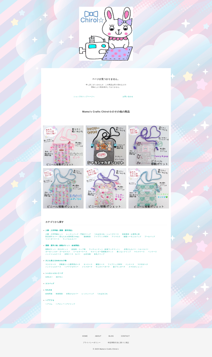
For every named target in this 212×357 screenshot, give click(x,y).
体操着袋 (59, 294)
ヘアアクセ (49, 300)
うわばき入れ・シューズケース (106, 234)
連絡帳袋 (87, 237)
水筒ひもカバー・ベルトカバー (136, 249)
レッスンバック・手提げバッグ (78, 234)
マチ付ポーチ (143, 264)
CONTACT (125, 336)
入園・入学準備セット (54, 234)
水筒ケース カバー (72, 254)
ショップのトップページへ (84, 97)
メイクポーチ (87, 267)
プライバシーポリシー (92, 343)
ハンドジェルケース (53, 254)
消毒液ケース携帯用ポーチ (69, 264)
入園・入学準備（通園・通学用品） (59, 230)
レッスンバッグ (88, 294)
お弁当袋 (87, 254)
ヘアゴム (48, 304)
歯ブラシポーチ (119, 267)
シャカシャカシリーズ (54, 273)
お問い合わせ (128, 97)
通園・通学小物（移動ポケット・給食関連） (63, 245)
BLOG (111, 336)
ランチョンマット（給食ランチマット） (105, 249)
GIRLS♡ (49, 277)
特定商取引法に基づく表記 (118, 343)
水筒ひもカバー (72, 294)
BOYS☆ (59, 277)
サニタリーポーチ (103, 267)
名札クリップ (99, 254)
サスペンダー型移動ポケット (102, 252)
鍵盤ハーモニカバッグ (132, 237)
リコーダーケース (52, 239)
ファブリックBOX (101, 237)
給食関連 (48, 294)
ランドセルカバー (70, 239)
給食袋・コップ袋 (79, 249)
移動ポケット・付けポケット (56, 249)
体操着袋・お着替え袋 (131, 234)
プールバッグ (150, 237)
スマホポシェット (136, 267)
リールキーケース (80, 252)
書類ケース (100, 264)
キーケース (88, 264)
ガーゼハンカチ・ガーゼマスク (57, 252)
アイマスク (116, 237)
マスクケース (139, 252)
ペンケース (152, 252)
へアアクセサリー (71, 267)
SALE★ (48, 290)
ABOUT (98, 336)
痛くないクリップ (124, 252)
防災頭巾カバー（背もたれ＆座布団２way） (62, 237)
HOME (85, 336)
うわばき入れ (102, 294)
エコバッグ (49, 283)
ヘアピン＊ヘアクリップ (65, 304)
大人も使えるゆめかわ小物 (56, 261)
